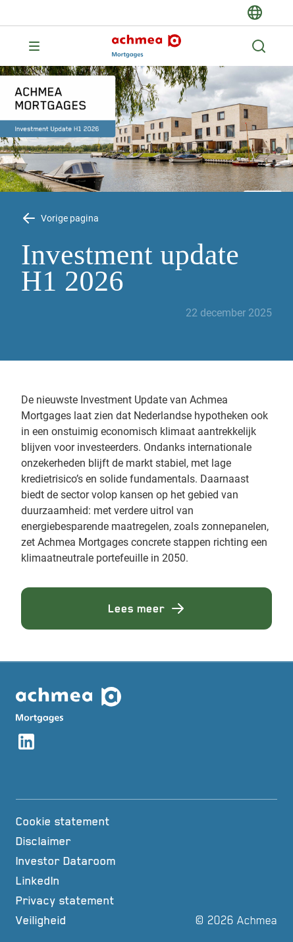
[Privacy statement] (94, 900)
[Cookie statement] (94, 821)
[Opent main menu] (34, 46)
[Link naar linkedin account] (26, 744)
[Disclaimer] (94, 841)
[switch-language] (255, 12)
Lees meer (147, 608)
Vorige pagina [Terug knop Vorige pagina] (70, 218)
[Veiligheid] (94, 920)
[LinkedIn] (94, 881)
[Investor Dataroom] (94, 861)
